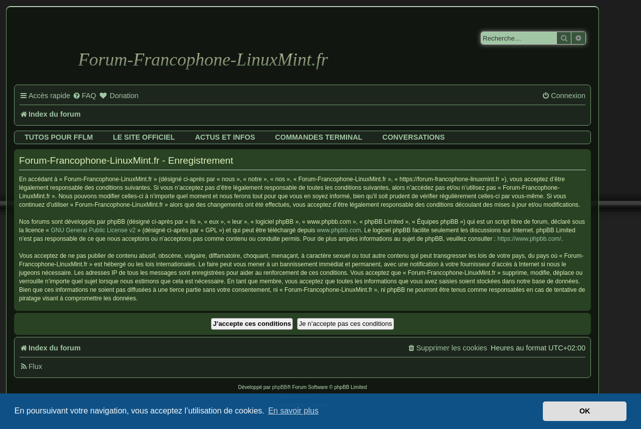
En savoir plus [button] (293, 410)
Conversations (414, 137)
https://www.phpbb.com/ (529, 238)
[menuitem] (84, 96)
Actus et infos (225, 137)
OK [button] (584, 411)
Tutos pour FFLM (59, 137)
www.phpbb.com (339, 230)
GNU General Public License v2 (93, 230)
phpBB (279, 387)
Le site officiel (144, 137)
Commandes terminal (318, 137)
